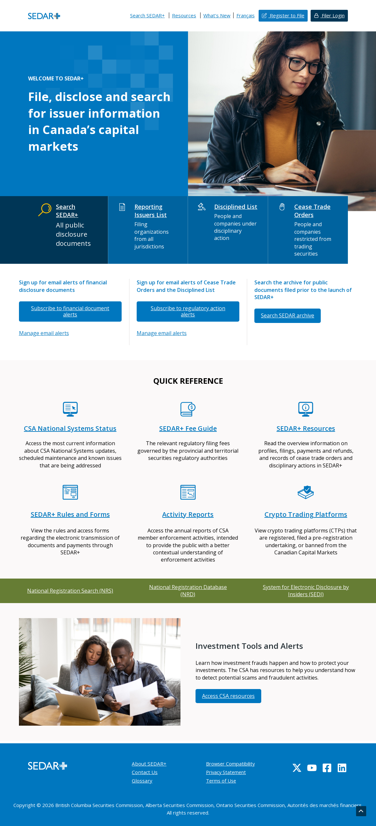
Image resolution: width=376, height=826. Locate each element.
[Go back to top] (361, 811)
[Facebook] (327, 768)
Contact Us (145, 772)
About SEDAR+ (150, 763)
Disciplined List (236, 207)
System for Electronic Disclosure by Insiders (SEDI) (306, 590)
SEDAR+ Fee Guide (188, 428)
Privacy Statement (228, 772)
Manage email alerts (44, 333)
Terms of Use (222, 780)
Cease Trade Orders (312, 211)
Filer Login (332, 15)
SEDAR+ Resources (306, 428)
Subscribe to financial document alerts (70, 311)
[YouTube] (312, 768)
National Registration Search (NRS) (70, 590)
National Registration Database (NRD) (188, 590)
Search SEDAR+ (147, 15)
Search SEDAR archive (287, 315)
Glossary (142, 780)
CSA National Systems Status (70, 428)
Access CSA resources (228, 696)
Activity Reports (188, 514)
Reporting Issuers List (150, 211)
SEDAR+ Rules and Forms (70, 514)
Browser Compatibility (233, 763)
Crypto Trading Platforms (306, 514)
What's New (217, 15)
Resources (184, 15)
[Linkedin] (342, 768)
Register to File (286, 15)
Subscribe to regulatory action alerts (188, 311)
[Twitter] (297, 768)
